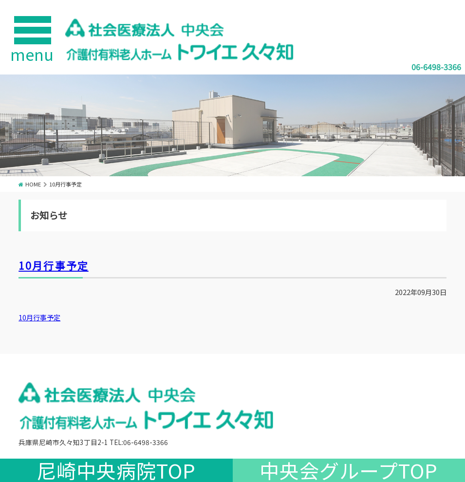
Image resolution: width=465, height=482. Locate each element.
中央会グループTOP (349, 470)
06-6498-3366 (436, 67)
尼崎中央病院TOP (116, 470)
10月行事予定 (54, 265)
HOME (33, 184)
